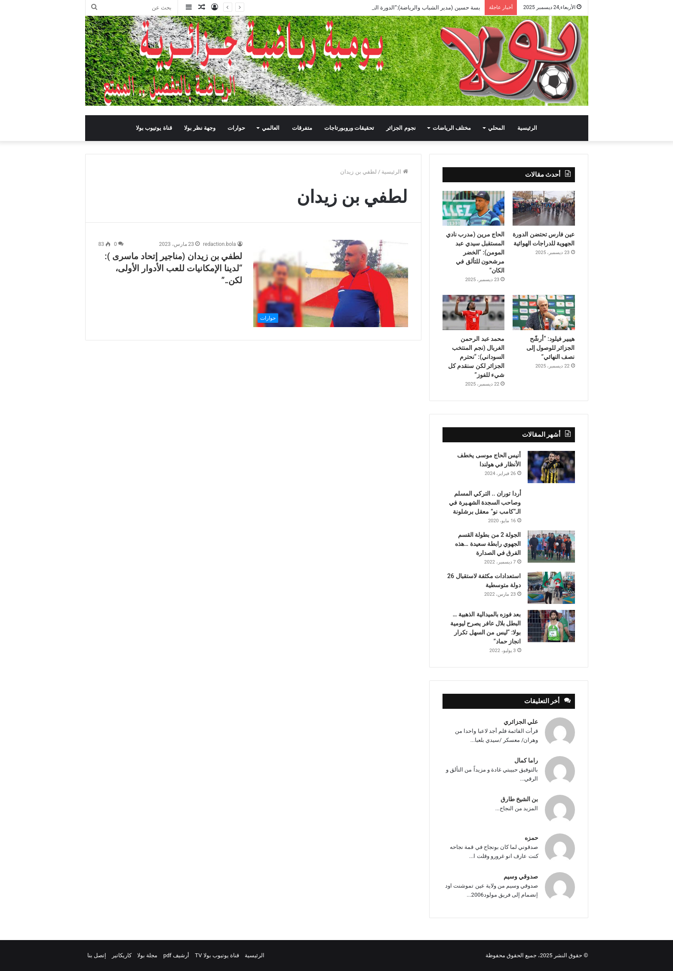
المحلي (496, 128)
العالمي (271, 128)
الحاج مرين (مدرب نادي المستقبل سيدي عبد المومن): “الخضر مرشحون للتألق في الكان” (475, 252)
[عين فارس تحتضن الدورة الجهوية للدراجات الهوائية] (544, 208)
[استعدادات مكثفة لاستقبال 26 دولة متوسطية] (551, 588)
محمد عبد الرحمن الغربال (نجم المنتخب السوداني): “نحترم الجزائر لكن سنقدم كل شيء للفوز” (476, 356)
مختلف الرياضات (452, 128)
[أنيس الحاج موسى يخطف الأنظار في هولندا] (551, 467)
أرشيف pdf (176, 955)
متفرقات (302, 128)
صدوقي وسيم (521, 876)
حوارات (236, 128)
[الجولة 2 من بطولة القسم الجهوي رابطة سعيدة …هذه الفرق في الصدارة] (551, 546)
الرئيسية (527, 128)
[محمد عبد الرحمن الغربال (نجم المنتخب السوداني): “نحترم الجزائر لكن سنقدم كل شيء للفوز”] (474, 312)
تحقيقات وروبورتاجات (349, 128)
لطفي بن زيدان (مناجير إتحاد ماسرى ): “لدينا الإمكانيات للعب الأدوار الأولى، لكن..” (173, 268)
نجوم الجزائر (400, 128)
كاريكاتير (122, 955)
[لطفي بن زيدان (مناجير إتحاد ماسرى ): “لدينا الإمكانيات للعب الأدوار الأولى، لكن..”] (330, 283)
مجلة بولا (147, 955)
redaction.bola (219, 244)
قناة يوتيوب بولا (154, 128)
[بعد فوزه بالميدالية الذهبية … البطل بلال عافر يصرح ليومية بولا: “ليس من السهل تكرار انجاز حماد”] (551, 626)
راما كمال (526, 760)
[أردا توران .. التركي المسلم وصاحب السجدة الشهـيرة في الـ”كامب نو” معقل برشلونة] (551, 501)
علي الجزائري (521, 721)
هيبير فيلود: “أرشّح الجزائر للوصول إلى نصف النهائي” (550, 347)
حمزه (531, 837)
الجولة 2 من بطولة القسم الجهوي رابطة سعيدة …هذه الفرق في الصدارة (488, 543)
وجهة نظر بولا (199, 128)
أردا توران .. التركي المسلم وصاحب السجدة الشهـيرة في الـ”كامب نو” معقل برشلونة (485, 502)
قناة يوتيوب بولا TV (217, 955)
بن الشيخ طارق (519, 799)
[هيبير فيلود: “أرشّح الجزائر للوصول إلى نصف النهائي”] (544, 312)
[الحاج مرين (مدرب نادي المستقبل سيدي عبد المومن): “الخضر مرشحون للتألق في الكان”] (474, 208)
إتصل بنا (96, 955)
